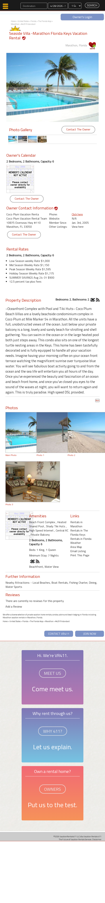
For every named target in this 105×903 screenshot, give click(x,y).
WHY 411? (52, 731)
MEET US (52, 673)
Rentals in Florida (80, 539)
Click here (77, 214)
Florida (33, 21)
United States (23, 21)
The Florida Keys (44, 21)
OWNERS (52, 789)
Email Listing (78, 551)
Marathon (15, 24)
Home (13, 21)
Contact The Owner (78, 129)
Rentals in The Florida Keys (79, 532)
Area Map (76, 547)
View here (78, 226)
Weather (75, 543)
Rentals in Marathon (76, 524)
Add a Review (13, 606)
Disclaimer (96, 839)
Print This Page (79, 555)
